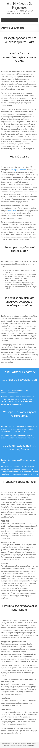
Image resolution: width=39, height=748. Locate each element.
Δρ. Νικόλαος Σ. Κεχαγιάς (19, 5)
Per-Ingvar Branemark (18, 170)
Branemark (12, 211)
